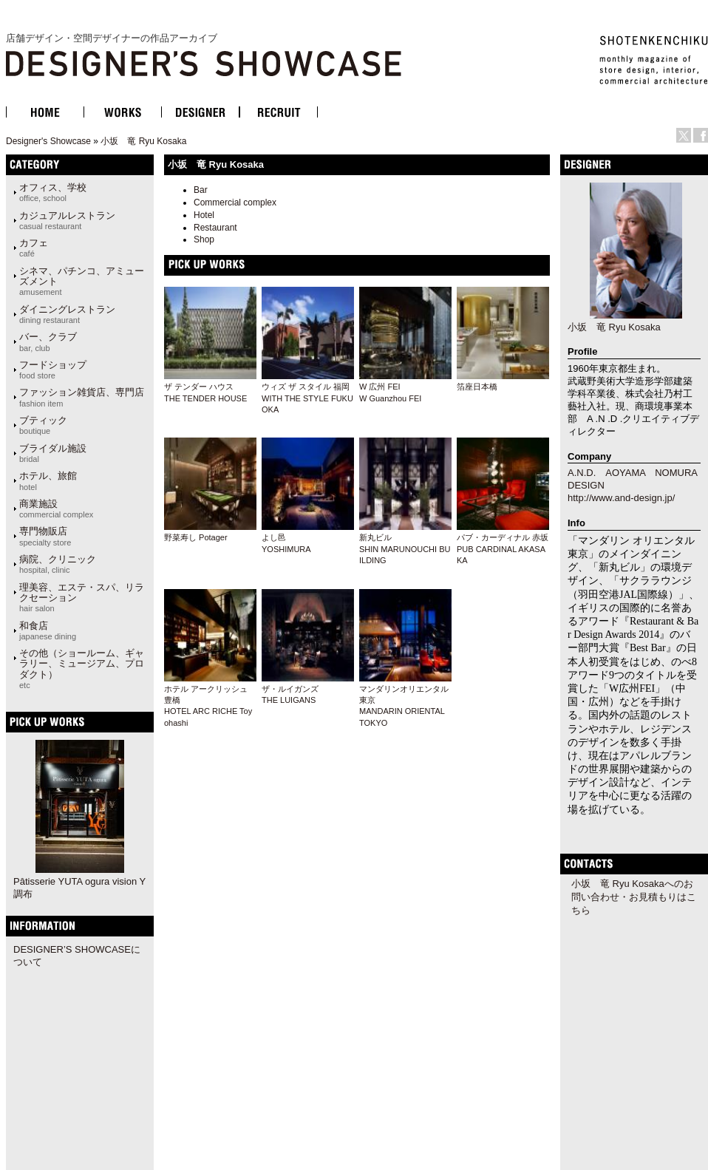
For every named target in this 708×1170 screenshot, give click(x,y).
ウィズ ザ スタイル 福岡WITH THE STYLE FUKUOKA (307, 398)
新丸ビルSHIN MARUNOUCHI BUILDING (404, 549)
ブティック (43, 425)
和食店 (47, 630)
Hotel (204, 215)
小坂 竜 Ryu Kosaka (143, 141)
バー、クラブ (48, 341)
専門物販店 (45, 536)
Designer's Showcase (48, 141)
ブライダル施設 (52, 453)
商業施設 (56, 508)
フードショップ (52, 369)
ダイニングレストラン (67, 314)
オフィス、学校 (52, 192)
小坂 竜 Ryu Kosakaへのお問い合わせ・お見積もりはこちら (633, 897)
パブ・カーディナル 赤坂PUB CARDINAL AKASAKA (502, 549)
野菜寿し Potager (196, 537)
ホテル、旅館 (48, 480)
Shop (204, 239)
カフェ (33, 247)
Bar (201, 190)
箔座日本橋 (477, 386)
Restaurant (215, 227)
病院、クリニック (57, 564)
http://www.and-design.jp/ (621, 497)
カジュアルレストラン (67, 220)
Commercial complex (235, 202)
